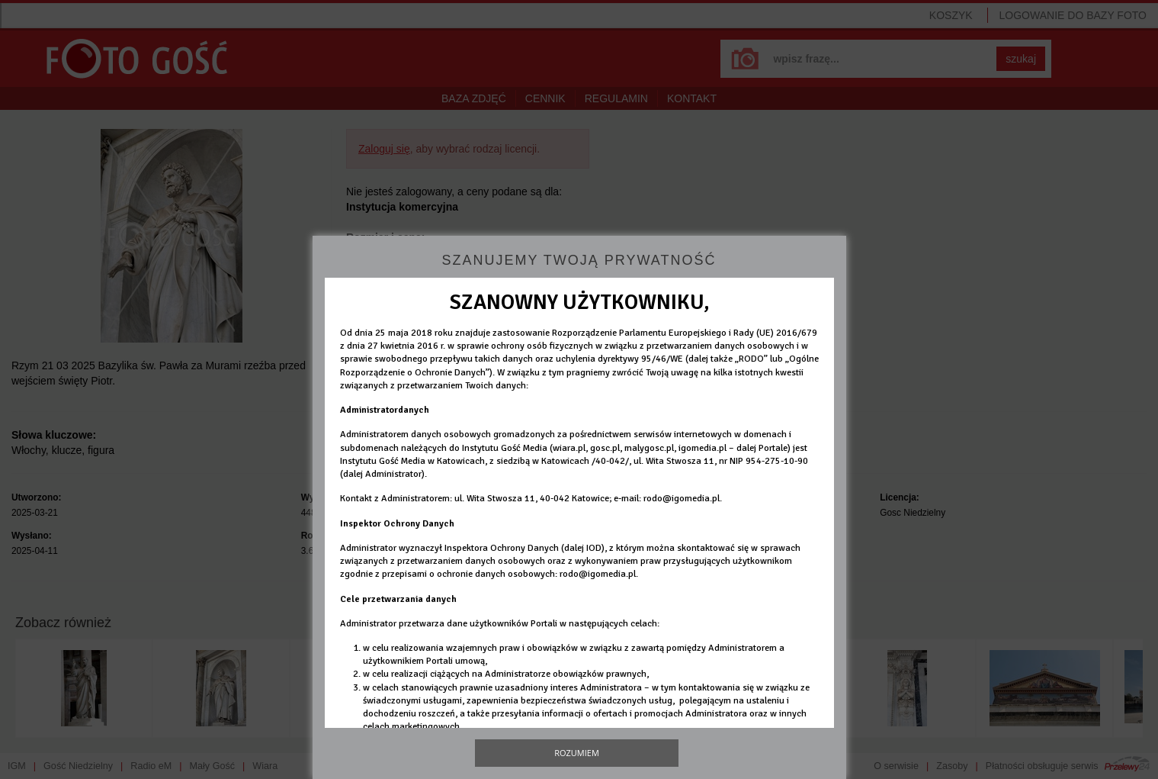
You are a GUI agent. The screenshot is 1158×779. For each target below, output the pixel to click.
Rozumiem (576, 752)
